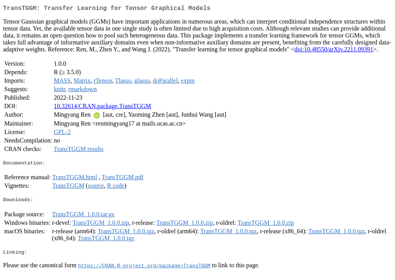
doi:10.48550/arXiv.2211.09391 (333, 51)
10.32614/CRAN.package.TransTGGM (102, 107)
